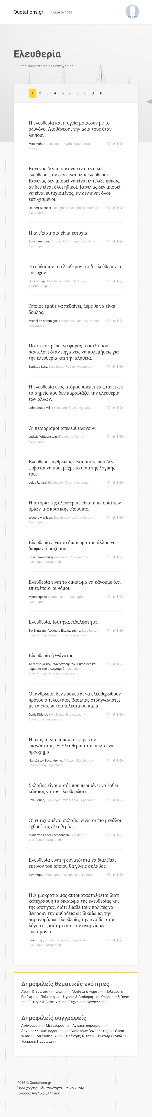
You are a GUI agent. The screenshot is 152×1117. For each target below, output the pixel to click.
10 (101, 93)
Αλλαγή (68, 760)
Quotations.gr (28, 12)
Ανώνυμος (29, 1026)
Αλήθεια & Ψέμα (84, 992)
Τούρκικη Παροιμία (36, 1041)
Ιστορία (76, 517)
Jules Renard (38, 482)
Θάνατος (93, 1002)
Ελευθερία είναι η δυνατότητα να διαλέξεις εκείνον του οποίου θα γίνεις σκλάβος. (72, 863)
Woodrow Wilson (40, 517)
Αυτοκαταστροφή (57, 940)
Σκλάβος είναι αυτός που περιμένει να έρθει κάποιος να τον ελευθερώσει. (73, 788)
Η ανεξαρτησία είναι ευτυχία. (58, 233)
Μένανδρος (55, 1026)
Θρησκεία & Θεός (115, 997)
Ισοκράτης (36, 940)
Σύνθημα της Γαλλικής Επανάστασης (54, 630)
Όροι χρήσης (27, 1088)
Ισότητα (54, 635)
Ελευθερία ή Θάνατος (51, 655)
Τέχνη (73, 1002)
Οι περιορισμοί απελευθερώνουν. (63, 428)
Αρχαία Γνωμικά (40, 286)
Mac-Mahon (37, 144)
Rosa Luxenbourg (41, 557)
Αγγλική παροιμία (86, 1026)
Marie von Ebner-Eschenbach (49, 835)
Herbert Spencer (40, 208)
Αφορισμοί (36, 212)
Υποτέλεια (70, 800)
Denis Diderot (38, 714)
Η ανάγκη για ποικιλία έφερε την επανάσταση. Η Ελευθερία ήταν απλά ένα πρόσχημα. (71, 745)
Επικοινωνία (74, 1088)
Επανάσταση (37, 635)
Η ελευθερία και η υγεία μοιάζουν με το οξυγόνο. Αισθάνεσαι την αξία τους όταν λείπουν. (70, 129)
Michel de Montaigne (43, 321)
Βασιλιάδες (37, 719)
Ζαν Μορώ (36, 875)
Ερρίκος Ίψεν (38, 366)
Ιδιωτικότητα (51, 1088)
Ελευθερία (54, 144)
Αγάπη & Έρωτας (34, 992)
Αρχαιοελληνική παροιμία (42, 1031)
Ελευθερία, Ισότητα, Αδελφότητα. (63, 622)
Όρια (72, 408)
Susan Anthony (39, 241)
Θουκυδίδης (37, 281)
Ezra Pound (36, 800)
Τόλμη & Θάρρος (75, 281)
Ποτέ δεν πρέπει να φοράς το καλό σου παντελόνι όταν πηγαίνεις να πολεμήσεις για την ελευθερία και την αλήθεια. (74, 352)
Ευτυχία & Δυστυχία (67, 208)
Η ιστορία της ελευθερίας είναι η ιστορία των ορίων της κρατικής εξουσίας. (75, 506)
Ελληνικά (52, 1093)
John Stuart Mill (40, 408)
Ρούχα (70, 366)
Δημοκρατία (80, 940)
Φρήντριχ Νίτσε (78, 1036)
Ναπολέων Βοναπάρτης (45, 760)
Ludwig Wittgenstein (43, 436)
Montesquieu (38, 597)
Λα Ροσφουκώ (48, 1036)
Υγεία (68, 144)
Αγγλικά (38, 1093)
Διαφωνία (61, 557)
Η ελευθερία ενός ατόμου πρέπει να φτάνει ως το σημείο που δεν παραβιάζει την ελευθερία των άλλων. (76, 393)
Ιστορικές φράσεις (75, 635)
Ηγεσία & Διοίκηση (78, 997)
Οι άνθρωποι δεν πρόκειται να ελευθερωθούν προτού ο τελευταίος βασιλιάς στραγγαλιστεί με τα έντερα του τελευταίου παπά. (75, 700)
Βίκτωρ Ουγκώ (110, 1036)
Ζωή (59, 992)
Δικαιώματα (78, 557)
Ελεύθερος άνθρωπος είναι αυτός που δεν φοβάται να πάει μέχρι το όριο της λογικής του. (72, 468)
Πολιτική (47, 997)
